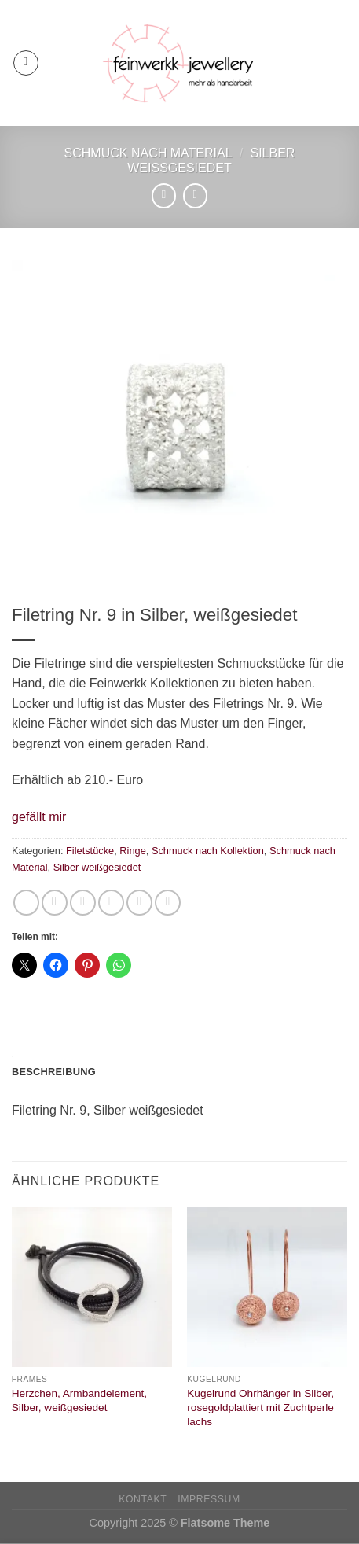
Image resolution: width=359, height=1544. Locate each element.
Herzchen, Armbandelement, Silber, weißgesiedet (79, 1400)
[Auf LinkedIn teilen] (168, 903)
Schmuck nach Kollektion (208, 851)
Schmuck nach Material (148, 153)
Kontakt (143, 1499)
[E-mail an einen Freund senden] (111, 903)
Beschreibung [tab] (54, 1072)
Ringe (132, 851)
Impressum (209, 1499)
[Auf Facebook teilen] (55, 903)
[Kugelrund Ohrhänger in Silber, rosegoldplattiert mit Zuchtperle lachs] (267, 1287)
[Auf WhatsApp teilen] (26, 903)
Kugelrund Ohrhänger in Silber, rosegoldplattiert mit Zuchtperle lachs (260, 1407)
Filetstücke (90, 851)
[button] (39, 817)
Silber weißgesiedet (97, 867)
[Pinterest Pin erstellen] (139, 903)
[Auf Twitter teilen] (83, 903)
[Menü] (25, 63)
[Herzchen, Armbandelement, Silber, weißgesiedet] (92, 1287)
